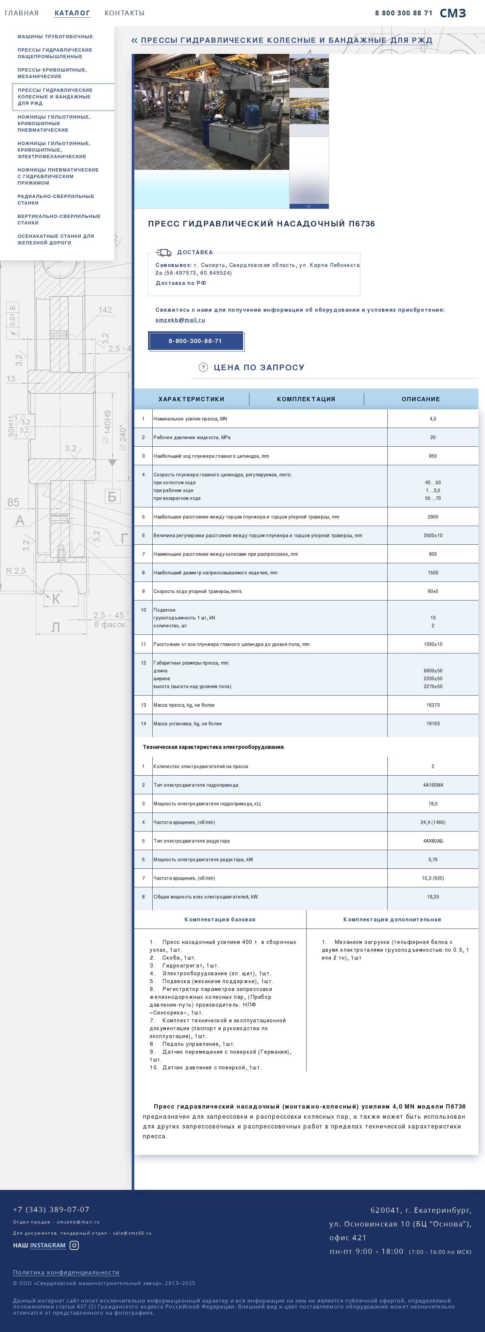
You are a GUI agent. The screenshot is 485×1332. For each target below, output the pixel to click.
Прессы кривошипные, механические (52, 73)
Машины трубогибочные (55, 36)
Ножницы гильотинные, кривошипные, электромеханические (54, 150)
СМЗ (453, 13)
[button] (309, 206)
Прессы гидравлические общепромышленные (55, 53)
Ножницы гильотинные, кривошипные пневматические (54, 123)
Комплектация (306, 399)
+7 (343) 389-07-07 (51, 1209)
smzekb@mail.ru (180, 319)
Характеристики (192, 399)
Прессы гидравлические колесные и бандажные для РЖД (55, 97)
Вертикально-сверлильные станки (59, 219)
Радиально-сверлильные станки (56, 200)
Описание (421, 399)
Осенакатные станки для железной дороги (56, 239)
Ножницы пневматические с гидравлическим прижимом (58, 176)
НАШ (39, 1245)
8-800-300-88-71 (196, 341)
